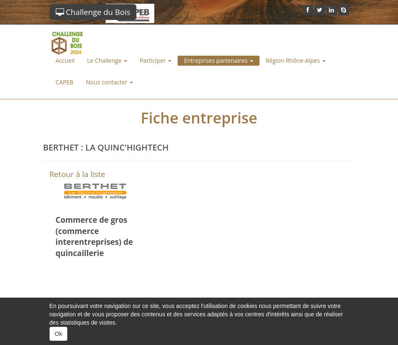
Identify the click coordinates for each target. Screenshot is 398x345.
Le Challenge (107, 60)
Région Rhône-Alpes (296, 60)
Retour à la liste (77, 174)
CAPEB (65, 82)
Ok (58, 333)
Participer (155, 60)
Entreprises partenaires (218, 60)
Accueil (65, 60)
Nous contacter (109, 82)
